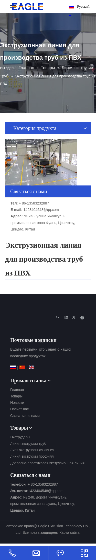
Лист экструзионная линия (32, 450)
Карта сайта (69, 532)
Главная (17, 390)
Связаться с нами (25, 416)
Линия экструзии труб (28, 443)
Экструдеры (20, 437)
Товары (16, 396)
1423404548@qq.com (41, 210)
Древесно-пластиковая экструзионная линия (47, 463)
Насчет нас (19, 409)
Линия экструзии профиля (32, 456)
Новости (17, 403)
